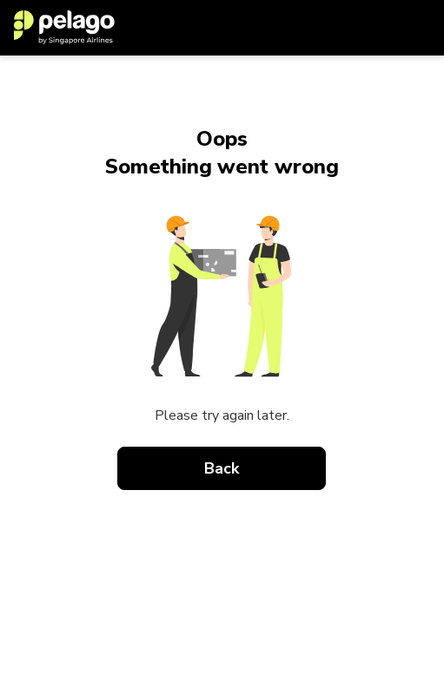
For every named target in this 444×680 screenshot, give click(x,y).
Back (222, 468)
